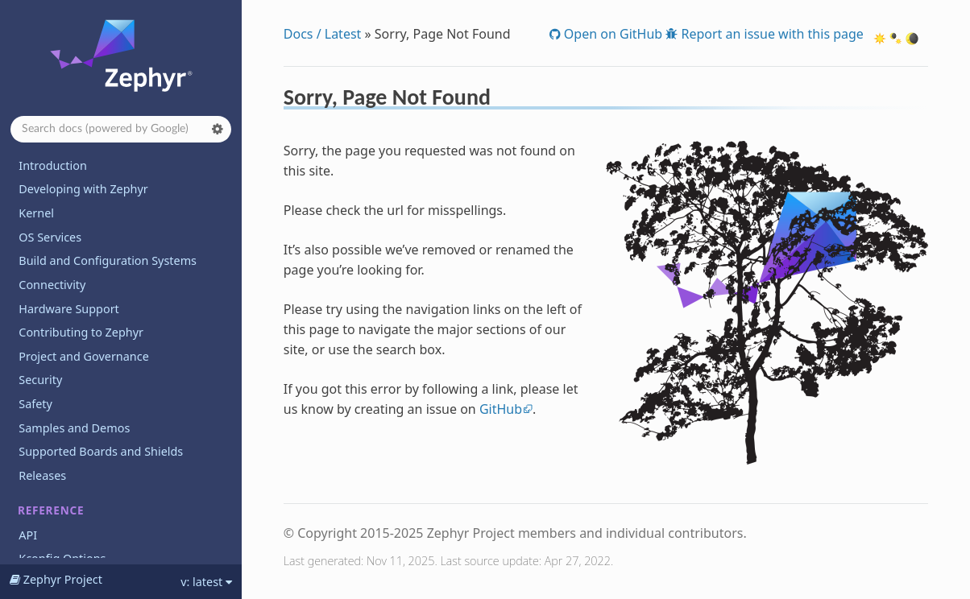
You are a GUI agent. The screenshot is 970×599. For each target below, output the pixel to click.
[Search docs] (120, 129)
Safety (35, 403)
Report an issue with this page (771, 33)
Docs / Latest (323, 34)
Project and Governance (83, 356)
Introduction (53, 165)
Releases (42, 475)
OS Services (50, 237)
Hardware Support (68, 308)
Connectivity (52, 284)
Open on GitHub (611, 33)
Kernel (36, 213)
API (28, 535)
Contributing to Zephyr (81, 332)
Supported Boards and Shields (101, 451)
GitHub (500, 409)
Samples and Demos (74, 428)
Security (40, 379)
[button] (217, 128)
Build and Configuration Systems (108, 260)
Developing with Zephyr (83, 188)
